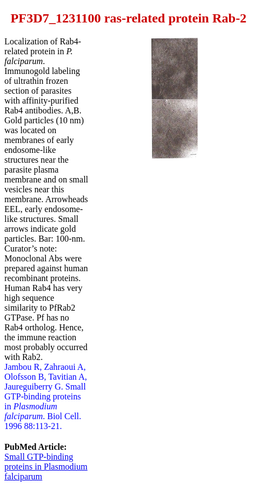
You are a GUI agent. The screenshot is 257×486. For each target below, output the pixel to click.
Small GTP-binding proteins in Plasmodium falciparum (45, 466)
